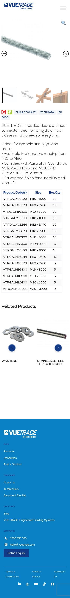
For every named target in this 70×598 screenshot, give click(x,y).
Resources (10, 457)
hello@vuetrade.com (20, 544)
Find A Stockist (26, 112)
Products (9, 451)
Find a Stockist (12, 464)
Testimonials (11, 489)
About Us (9, 482)
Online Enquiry (16, 553)
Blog (6, 513)
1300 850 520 (16, 538)
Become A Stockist (15, 495)
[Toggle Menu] (63, 8)
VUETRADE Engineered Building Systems (29, 520)
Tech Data (47, 112)
